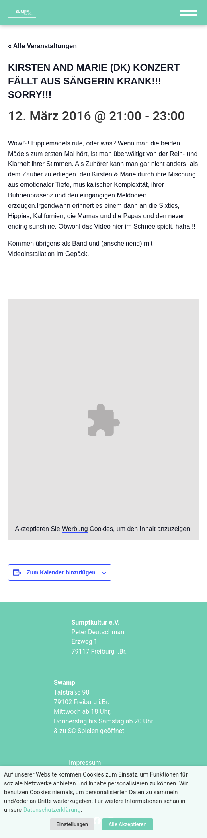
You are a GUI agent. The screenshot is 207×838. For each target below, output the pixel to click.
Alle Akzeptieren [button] (128, 824)
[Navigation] (188, 12)
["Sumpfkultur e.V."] (55, 13)
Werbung (75, 528)
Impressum (85, 762)
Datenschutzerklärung (52, 809)
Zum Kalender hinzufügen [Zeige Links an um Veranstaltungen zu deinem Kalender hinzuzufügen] (61, 572)
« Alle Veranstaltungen (42, 46)
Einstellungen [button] (72, 824)
